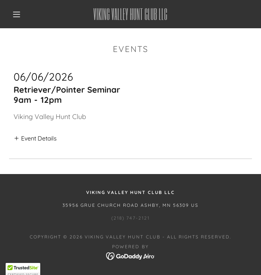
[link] (130, 14)
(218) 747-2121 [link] (130, 218)
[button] (21, 14)
